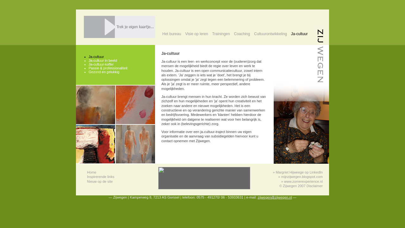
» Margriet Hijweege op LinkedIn (298, 172)
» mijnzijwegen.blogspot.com (300, 177)
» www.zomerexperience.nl (302, 181)
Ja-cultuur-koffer (101, 64)
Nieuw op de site (100, 181)
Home (91, 172)
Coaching (242, 34)
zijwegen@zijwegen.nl (275, 197)
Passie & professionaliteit (108, 68)
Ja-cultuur (299, 34)
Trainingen (221, 34)
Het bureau (171, 34)
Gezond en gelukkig (104, 72)
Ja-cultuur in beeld (103, 60)
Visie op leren (196, 34)
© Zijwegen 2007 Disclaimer (301, 186)
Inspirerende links (100, 177)
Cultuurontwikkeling (270, 34)
